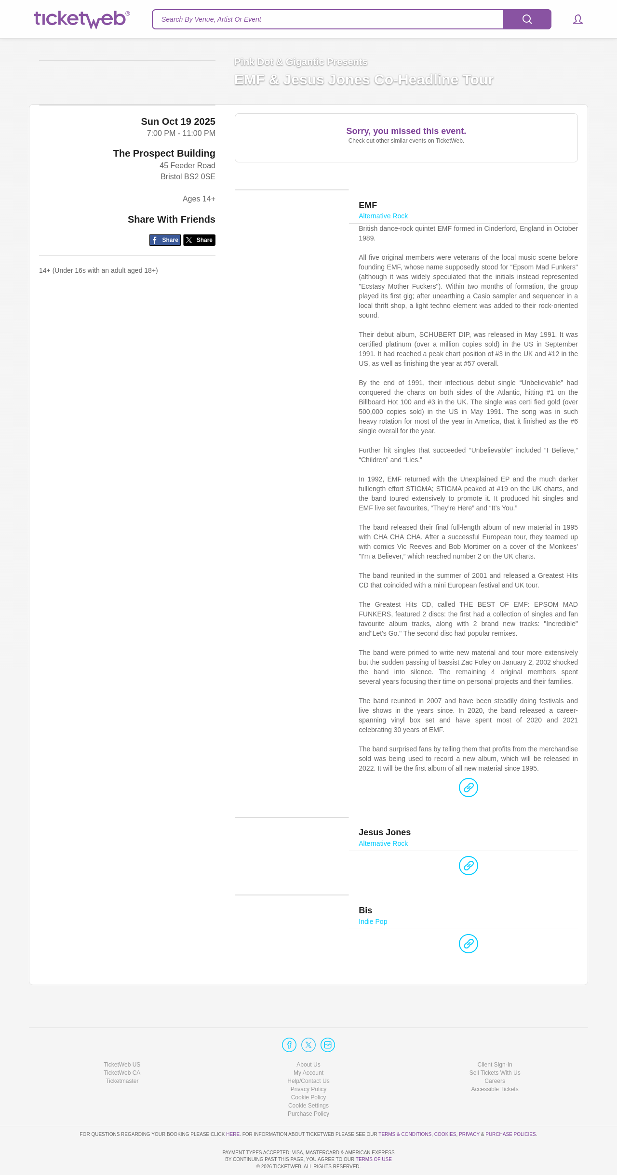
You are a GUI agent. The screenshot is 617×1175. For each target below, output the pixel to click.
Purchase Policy (308, 1086)
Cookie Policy (308, 1070)
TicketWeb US (122, 1037)
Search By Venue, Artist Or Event (211, 19)
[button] (573, 19)
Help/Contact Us (308, 1053)
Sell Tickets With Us (495, 1045)
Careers (494, 1053)
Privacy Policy (309, 1061)
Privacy (469, 1106)
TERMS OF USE (374, 1159)
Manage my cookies (309, 1078)
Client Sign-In (495, 1037)
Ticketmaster (122, 1053)
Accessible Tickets (495, 1061)
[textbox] (351, 19)
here (233, 1106)
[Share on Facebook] (165, 314)
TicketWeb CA (122, 1045)
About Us (308, 1037)
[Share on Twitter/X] (199, 314)
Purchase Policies (510, 1106)
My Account (308, 1045)
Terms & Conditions (404, 1106)
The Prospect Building (164, 227)
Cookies (445, 1106)
